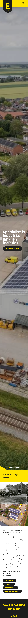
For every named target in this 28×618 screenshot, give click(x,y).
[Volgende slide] (27, 238)
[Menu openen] (23, 3)
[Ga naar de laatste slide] (1, 238)
